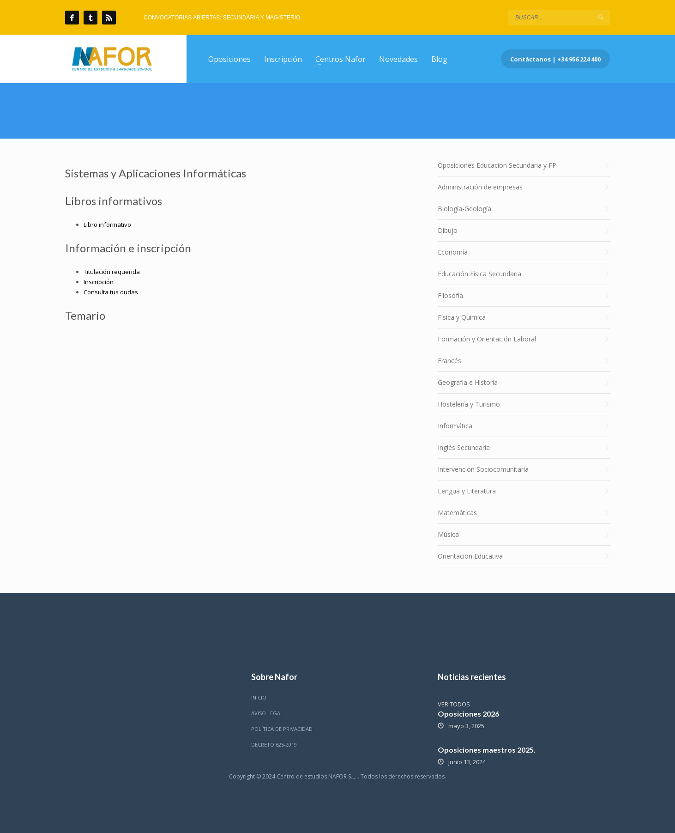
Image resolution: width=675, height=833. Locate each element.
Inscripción (99, 282)
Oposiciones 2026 (468, 713)
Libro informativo (107, 224)
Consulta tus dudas (111, 292)
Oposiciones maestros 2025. (487, 749)
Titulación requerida (112, 272)
